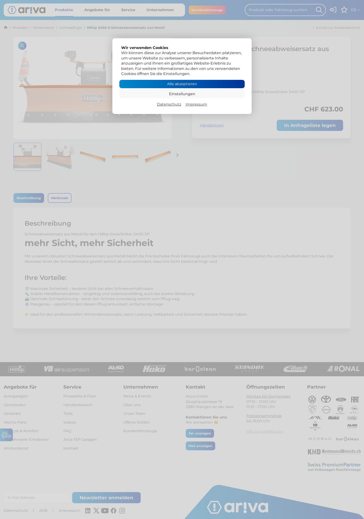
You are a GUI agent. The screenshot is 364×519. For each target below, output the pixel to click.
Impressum (196, 104)
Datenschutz (169, 104)
